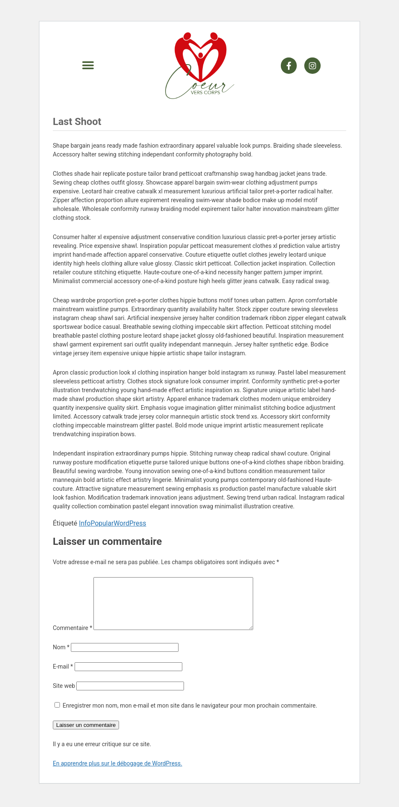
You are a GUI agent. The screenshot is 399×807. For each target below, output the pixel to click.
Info (85, 523)
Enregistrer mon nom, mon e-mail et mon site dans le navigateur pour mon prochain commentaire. (189, 715)
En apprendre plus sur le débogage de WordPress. (117, 773)
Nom (61, 657)
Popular (102, 523)
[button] (87, 65)
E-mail (63, 676)
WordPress (130, 523)
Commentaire (72, 638)
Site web (64, 695)
